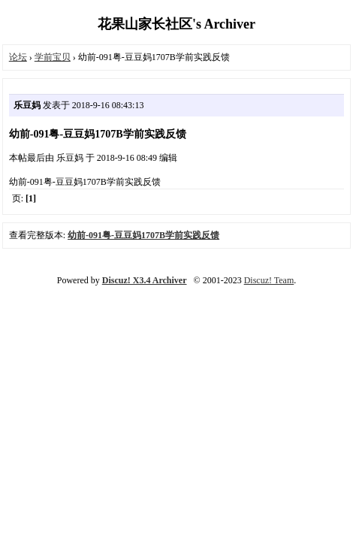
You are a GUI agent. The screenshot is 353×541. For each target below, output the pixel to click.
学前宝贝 (53, 57)
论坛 (18, 57)
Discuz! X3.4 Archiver (144, 280)
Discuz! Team (269, 280)
